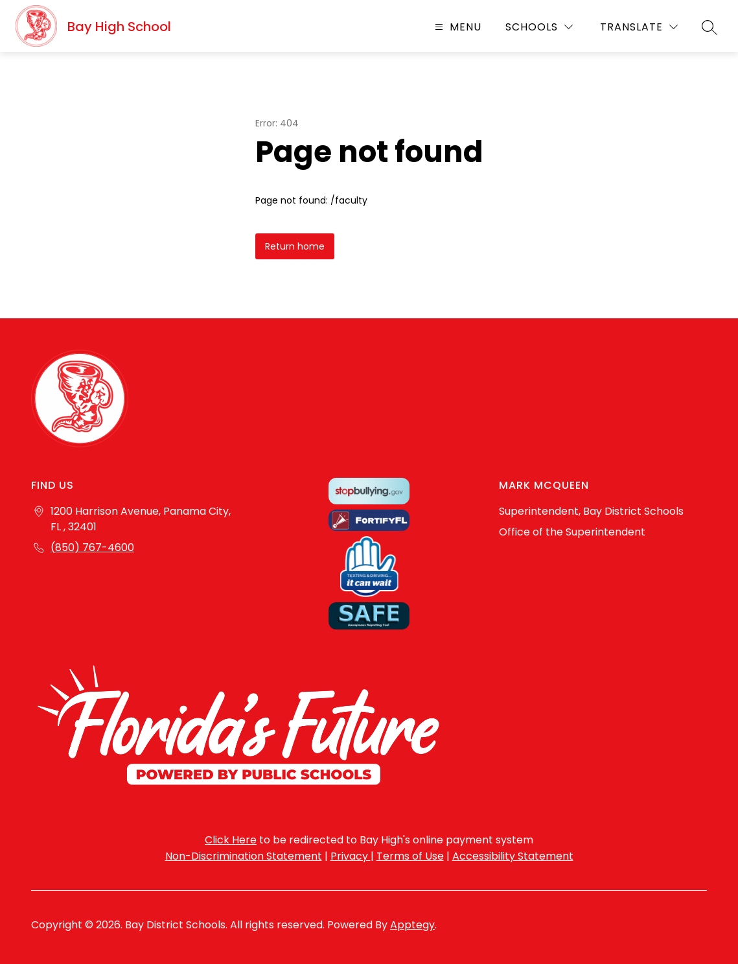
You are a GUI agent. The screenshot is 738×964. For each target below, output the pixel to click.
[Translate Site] (639, 27)
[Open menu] (456, 27)
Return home (295, 246)
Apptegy (412, 924)
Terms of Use (410, 856)
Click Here (231, 839)
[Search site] (709, 27)
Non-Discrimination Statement (243, 856)
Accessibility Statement (512, 856)
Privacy (350, 856)
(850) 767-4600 (92, 547)
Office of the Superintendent (572, 531)
